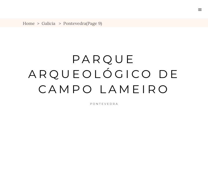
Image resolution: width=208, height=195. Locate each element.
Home (29, 23)
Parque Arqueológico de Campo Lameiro (104, 74)
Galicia (49, 23)
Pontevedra (104, 104)
